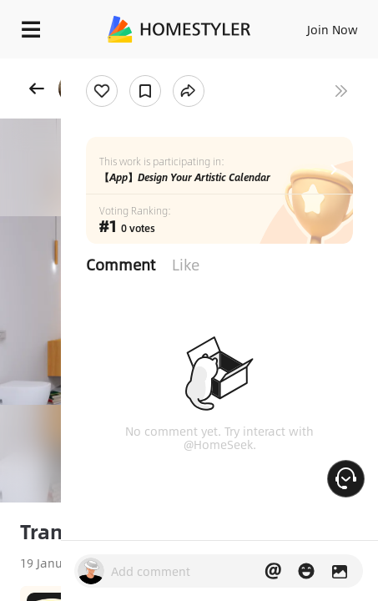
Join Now (332, 29)
